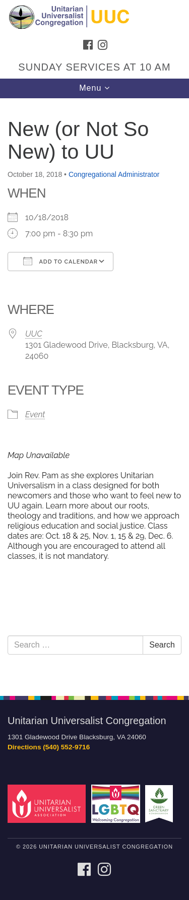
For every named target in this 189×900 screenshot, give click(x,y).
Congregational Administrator (114, 174)
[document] (94, 391)
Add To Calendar (60, 261)
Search (162, 644)
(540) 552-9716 (66, 747)
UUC (33, 334)
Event (35, 414)
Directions (24, 747)
